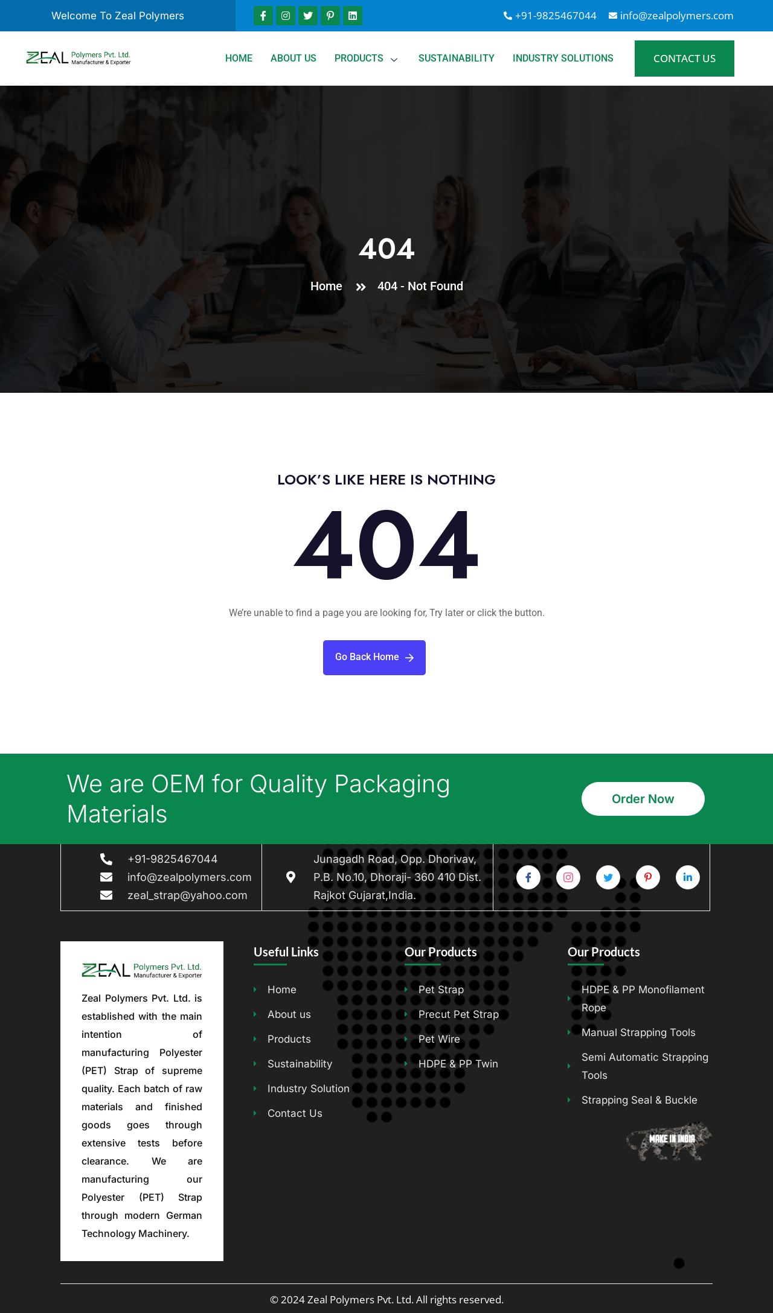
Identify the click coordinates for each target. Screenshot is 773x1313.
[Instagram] (568, 877)
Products (367, 58)
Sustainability (457, 58)
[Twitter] (608, 877)
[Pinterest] (648, 877)
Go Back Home (374, 657)
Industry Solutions (563, 58)
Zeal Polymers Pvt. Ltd (359, 1299)
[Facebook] (528, 877)
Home (238, 58)
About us (293, 58)
